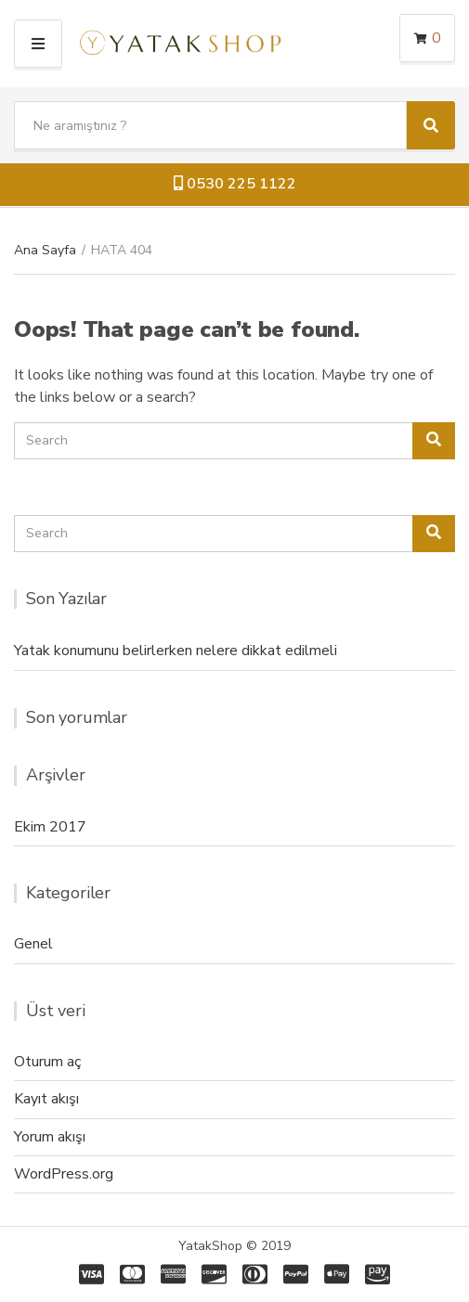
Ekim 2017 (50, 827)
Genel (33, 944)
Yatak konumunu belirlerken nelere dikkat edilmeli (175, 650)
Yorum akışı (49, 1137)
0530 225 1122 (235, 184)
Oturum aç (47, 1061)
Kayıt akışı (46, 1099)
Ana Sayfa (45, 250)
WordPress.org (63, 1174)
